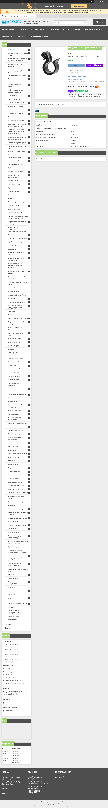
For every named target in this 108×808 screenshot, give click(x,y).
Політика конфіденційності (66, 806)
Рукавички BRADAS (14, 461)
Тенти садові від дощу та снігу (18, 318)
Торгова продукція (14, 547)
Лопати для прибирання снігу (17, 362)
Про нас (8, 624)
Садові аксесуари (13, 346)
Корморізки (11, 311)
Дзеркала (11, 574)
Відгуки (7, 628)
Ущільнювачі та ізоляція (16, 443)
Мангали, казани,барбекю (16, 369)
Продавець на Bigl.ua (54, 804)
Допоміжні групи (13, 521)
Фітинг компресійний (14, 161)
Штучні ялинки (12, 365)
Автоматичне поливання (16, 120)
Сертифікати (7, 36)
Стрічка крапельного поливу (17, 75)
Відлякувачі (11, 505)
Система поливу (13, 380)
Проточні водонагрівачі (15, 434)
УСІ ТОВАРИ (10, 50)
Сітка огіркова (12, 95)
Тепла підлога (12, 528)
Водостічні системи (14, 209)
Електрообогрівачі (14, 191)
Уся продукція (24, 29)
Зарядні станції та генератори (17, 603)
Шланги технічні (13, 450)
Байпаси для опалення (15, 212)
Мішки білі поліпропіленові (16, 302)
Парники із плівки (13, 117)
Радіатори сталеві (14, 184)
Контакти (55, 29)
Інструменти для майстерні (17, 525)
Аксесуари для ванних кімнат (17, 427)
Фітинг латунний (13, 180)
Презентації (21, 36)
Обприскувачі (12, 468)
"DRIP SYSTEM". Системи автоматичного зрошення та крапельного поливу (17, 131)
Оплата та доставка (71, 29)
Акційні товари (8, 29)
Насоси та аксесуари (15, 410)
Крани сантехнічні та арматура (18, 492)
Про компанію (41, 29)
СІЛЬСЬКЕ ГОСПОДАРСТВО (17, 518)
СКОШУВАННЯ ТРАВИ (15, 587)
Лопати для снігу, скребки (16, 489)
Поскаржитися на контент (48, 806)
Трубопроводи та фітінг (15, 430)
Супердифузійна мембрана (17, 295)
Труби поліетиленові (14, 157)
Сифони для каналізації (16, 205)
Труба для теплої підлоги (16, 168)
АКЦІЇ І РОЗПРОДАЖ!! (15, 372)
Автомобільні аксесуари (16, 485)
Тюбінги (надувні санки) (15, 358)
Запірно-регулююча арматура (17, 423)
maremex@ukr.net (11, 672)
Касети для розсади (14, 99)
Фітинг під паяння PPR (15, 171)
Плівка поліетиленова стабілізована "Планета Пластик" (15, 266)
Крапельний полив (14, 376)
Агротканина (12, 249)
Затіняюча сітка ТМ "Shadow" (17, 238)
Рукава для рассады (14, 616)
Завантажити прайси (93, 29)
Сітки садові (12, 235)
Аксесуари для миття (15, 482)
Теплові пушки (12, 594)
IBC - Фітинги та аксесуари (16, 509)
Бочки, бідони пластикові (16, 106)
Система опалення (14, 532)
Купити (76, 65)
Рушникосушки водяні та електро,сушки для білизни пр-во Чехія (17, 558)
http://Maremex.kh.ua (11, 669)
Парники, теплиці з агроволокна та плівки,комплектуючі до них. (17, 229)
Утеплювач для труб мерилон (17, 202)
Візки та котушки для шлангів (17, 453)
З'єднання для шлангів (15, 113)
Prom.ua (64, 802)
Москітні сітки (12, 288)
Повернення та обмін (39, 36)
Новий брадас (12, 401)
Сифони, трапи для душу (16, 102)
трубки (61, 104)
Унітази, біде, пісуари (15, 578)
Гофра (10, 198)
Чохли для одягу (13, 291)
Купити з (94, 65)
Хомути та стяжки (13, 475)
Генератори (11, 591)
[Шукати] (85, 22)
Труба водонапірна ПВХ (15, 164)
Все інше (11, 607)
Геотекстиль (12, 298)
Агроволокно (12, 245)
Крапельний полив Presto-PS (17, 394)
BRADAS (11, 349)
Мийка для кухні (13, 446)
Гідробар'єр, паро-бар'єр (16, 242)
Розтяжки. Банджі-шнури (16, 502)
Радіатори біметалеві (15, 188)
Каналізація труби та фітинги (17, 143)
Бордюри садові (13, 464)
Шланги (10, 110)
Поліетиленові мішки (14, 338)
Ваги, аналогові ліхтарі (15, 398)
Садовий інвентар (14, 342)
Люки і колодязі (13, 195)
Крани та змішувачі (14, 414)
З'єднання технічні (14, 478)
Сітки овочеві (12, 315)
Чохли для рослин (14, 620)
